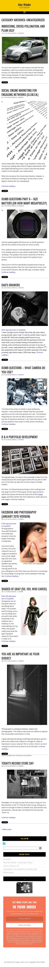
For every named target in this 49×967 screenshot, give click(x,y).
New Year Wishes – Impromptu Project (17, 862)
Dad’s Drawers (11, 285)
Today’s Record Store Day (18, 763)
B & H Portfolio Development (20, 437)
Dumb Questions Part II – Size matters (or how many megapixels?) (24, 201)
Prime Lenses (8, 872)
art (14, 755)
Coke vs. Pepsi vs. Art (11, 866)
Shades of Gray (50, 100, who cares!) (24, 589)
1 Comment (20, 591)
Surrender (7, 859)
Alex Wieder (13, 33)
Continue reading (20, 77)
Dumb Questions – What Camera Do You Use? (23, 369)
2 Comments (20, 439)
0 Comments (20, 33)
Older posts (6, 829)
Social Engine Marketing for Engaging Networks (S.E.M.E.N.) (20, 92)
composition (19, 755)
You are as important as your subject (20, 656)
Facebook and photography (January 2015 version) (19, 514)
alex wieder (9, 755)
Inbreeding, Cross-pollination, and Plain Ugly (23, 28)
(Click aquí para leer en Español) (13, 330)
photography (27, 755)
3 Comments (20, 288)
